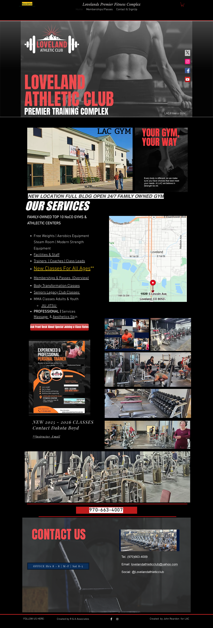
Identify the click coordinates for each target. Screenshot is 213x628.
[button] (182, 4)
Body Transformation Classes (57, 286)
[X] (187, 52)
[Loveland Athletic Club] (117, 619)
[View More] (144, 553)
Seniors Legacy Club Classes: (57, 292)
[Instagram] (187, 61)
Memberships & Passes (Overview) (61, 278)
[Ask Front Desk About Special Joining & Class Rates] (59, 327)
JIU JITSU (49, 306)
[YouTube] (187, 79)
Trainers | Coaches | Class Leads (59, 261)
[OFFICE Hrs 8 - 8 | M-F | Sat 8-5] (58, 566)
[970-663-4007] (106, 510)
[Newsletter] (27, 3)
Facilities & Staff (46, 255)
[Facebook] (187, 70)
